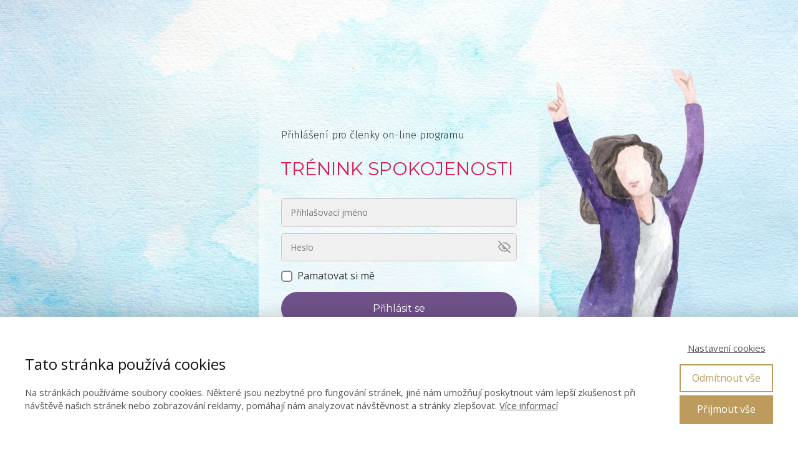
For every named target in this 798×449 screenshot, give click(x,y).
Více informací (528, 405)
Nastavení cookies (727, 348)
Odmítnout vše (726, 378)
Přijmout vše (726, 409)
